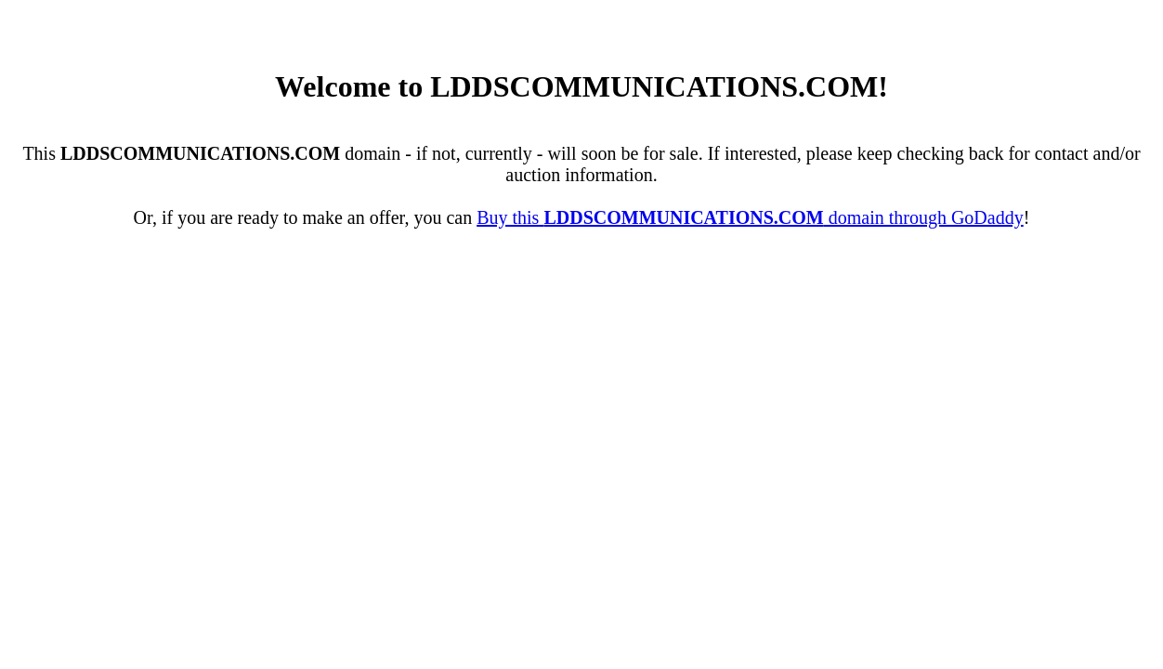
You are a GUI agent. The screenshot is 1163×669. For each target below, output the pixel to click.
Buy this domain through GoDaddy (750, 217)
